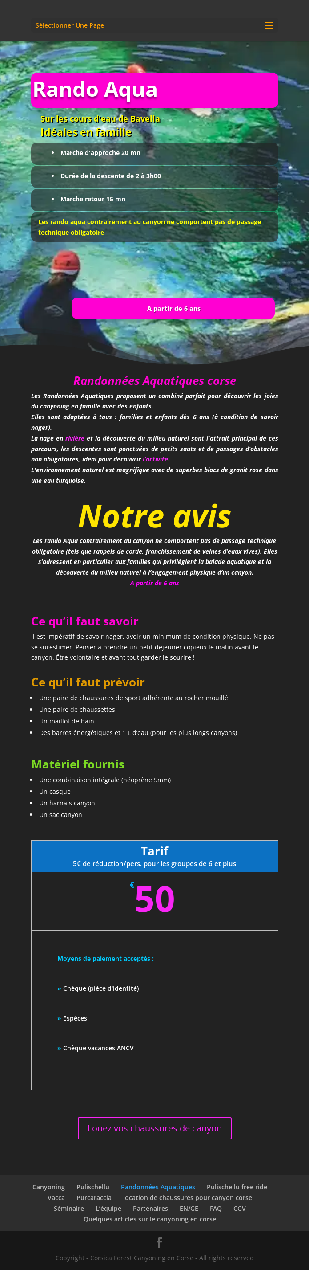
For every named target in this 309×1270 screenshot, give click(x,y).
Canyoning (48, 1187)
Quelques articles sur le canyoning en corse (150, 1219)
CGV (239, 1208)
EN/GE (189, 1208)
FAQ (216, 1208)
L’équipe (108, 1208)
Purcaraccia (94, 1197)
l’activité (155, 362)
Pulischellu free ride (237, 1187)
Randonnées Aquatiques (158, 1187)
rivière (74, 341)
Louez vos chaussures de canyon (155, 1128)
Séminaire (69, 1208)
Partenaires (150, 1208)
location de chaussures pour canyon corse (187, 1197)
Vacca (56, 1197)
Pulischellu (92, 1187)
